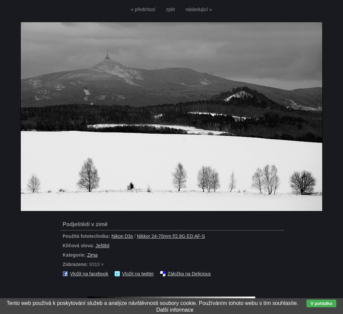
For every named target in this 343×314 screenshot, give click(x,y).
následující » (199, 9)
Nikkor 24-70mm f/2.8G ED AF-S (171, 236)
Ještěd (102, 245)
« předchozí (143, 9)
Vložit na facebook (89, 273)
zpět (170, 9)
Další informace (174, 310)
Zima (92, 255)
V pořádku (321, 303)
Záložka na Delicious (189, 273)
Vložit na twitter (138, 273)
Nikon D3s (122, 236)
